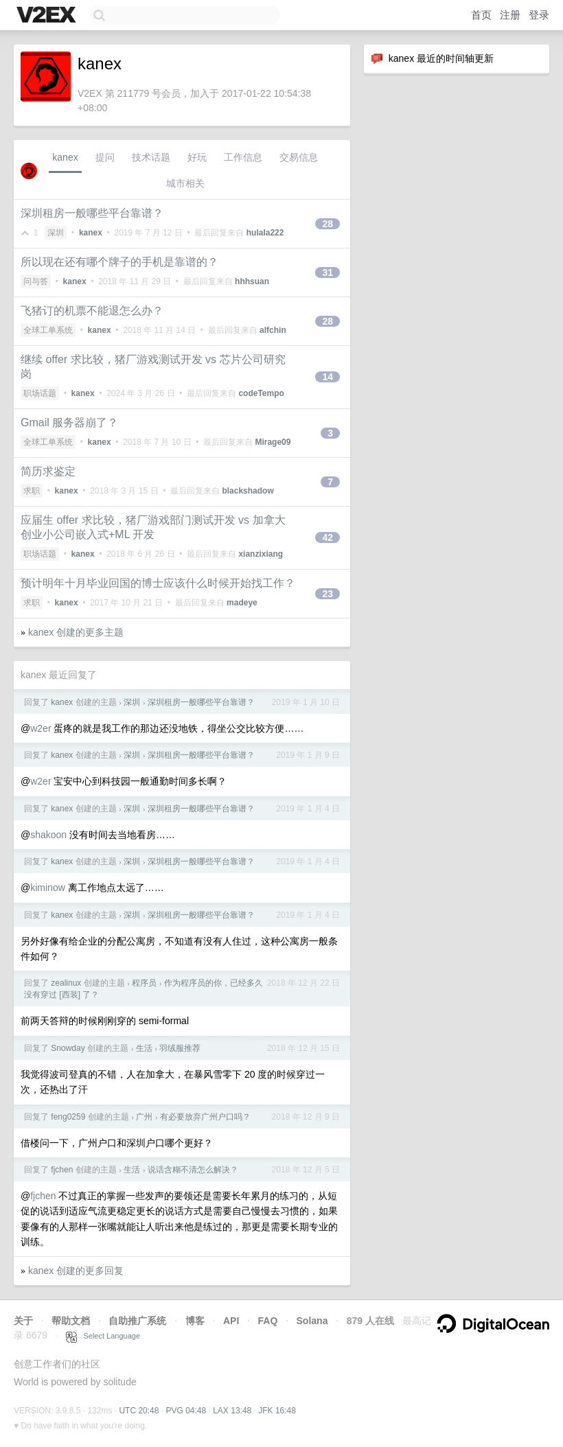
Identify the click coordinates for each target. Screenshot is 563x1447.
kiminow (47, 887)
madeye (242, 602)
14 (327, 376)
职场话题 (39, 393)
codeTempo (261, 393)
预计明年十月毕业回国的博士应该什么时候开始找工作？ (158, 583)
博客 (195, 1320)
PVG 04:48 (185, 1410)
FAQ (268, 1320)
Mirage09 (272, 442)
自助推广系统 (137, 1320)
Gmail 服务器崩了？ (69, 422)
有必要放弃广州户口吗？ (205, 1117)
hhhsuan (252, 281)
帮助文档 (70, 1320)
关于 (23, 1320)
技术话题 (151, 157)
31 (327, 272)
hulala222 (265, 233)
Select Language (103, 1336)
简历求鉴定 (48, 471)
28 (327, 223)
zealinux (66, 983)
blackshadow (247, 491)
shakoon (48, 834)
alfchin (273, 330)
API (231, 1320)
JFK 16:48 (277, 1410)
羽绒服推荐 (179, 1048)
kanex (65, 157)
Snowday (67, 1048)
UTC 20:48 (139, 1410)
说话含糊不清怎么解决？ (193, 1169)
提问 (105, 157)
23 (327, 593)
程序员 (144, 983)
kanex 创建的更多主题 (76, 632)
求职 (31, 491)
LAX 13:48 (232, 1410)
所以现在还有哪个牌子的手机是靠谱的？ (119, 262)
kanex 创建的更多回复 (76, 1270)
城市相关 (185, 183)
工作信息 (243, 157)
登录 (539, 15)
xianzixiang (260, 554)
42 (327, 537)
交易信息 (298, 157)
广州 (144, 1117)
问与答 (35, 281)
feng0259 (68, 1117)
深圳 (55, 233)
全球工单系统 (48, 330)
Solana (312, 1320)
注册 (510, 15)
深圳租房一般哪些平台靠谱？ (92, 213)
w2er (40, 728)
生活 (144, 1048)
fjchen (62, 1169)
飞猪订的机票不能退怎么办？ (92, 310)
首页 (481, 15)
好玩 (197, 157)
